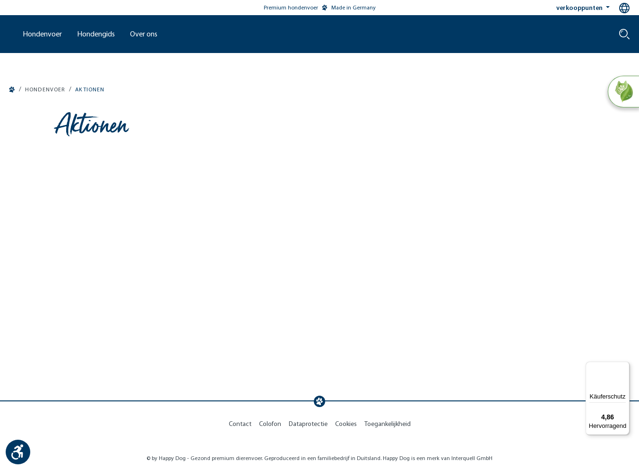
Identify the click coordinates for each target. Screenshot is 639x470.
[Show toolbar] (18, 452)
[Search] (624, 34)
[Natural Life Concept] (623, 92)
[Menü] (624, 367)
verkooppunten (580, 7)
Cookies (346, 424)
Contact (240, 424)
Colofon (270, 424)
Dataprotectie (308, 424)
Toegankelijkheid (387, 424)
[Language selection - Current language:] (624, 8)
